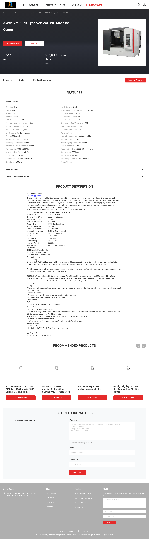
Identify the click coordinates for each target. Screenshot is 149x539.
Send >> (109, 522)
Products (13, 13)
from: (72, 448)
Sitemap (62, 531)
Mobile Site (72, 531)
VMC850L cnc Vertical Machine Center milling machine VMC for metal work (56, 389)
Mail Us (34, 43)
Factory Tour (50, 498)
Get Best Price (13, 43)
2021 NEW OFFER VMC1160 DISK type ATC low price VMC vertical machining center (20, 389)
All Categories (78, 507)
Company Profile (51, 493)
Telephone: (74, 460)
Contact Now (77, 473)
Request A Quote (136, 80)
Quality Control (50, 502)
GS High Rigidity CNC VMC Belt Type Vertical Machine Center (126, 389)
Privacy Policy (85, 531)
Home (5, 13)
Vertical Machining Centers (28, 13)
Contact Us (49, 507)
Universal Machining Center (83, 498)
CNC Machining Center (81, 503)
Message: (73, 420)
